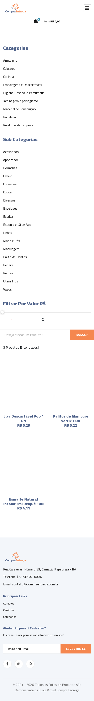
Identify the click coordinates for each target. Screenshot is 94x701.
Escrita (8, 216)
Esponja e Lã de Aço (17, 224)
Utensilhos (10, 281)
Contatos (8, 603)
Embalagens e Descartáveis (22, 85)
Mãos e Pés (11, 241)
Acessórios (11, 152)
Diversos (9, 200)
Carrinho (8, 610)
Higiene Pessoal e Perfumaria (24, 93)
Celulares (9, 68)
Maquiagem (11, 249)
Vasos (7, 289)
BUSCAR (82, 334)
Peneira (8, 265)
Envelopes (10, 208)
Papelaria (9, 117)
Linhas (7, 233)
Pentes (8, 273)
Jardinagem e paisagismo (20, 101)
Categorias (9, 616)
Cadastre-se (75, 648)
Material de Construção (19, 109)
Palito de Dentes (15, 257)
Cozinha (8, 76)
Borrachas (10, 168)
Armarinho (10, 60)
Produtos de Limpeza (18, 125)
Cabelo (7, 176)
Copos (7, 192)
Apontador (10, 160)
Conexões (10, 184)
